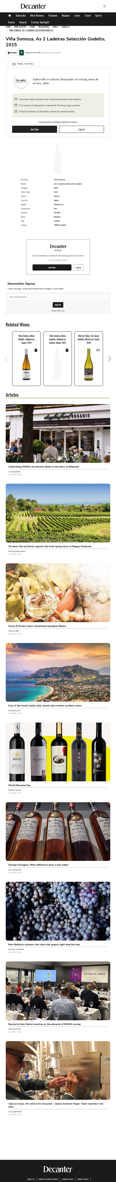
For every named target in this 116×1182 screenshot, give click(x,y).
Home (8, 26)
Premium (52, 15)
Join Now (34, 129)
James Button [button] (14, 1029)
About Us (30, 1179)
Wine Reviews (37, 15)
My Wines (12, 52)
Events (11, 22)
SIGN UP (58, 305)
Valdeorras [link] (43, 26)
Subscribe (21, 15)
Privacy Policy (83, 1179)
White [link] (55, 26)
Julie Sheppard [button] (15, 1112)
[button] (23, 64)
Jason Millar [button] (14, 711)
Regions (66, 15)
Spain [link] (32, 26)
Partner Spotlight (40, 22)
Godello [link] (66, 26)
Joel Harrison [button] (14, 870)
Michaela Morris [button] (16, 949)
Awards (23, 22)
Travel (87, 15)
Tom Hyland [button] (13, 631)
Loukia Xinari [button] (14, 472)
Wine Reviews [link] (20, 26)
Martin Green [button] (14, 790)
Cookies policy (68, 1179)
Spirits (98, 15)
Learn (77, 15)
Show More (58, 311)
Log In (81, 129)
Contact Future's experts (48, 1179)
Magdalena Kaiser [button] (16, 551)
